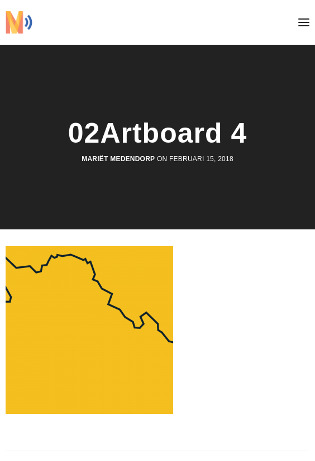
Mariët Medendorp (118, 159)
